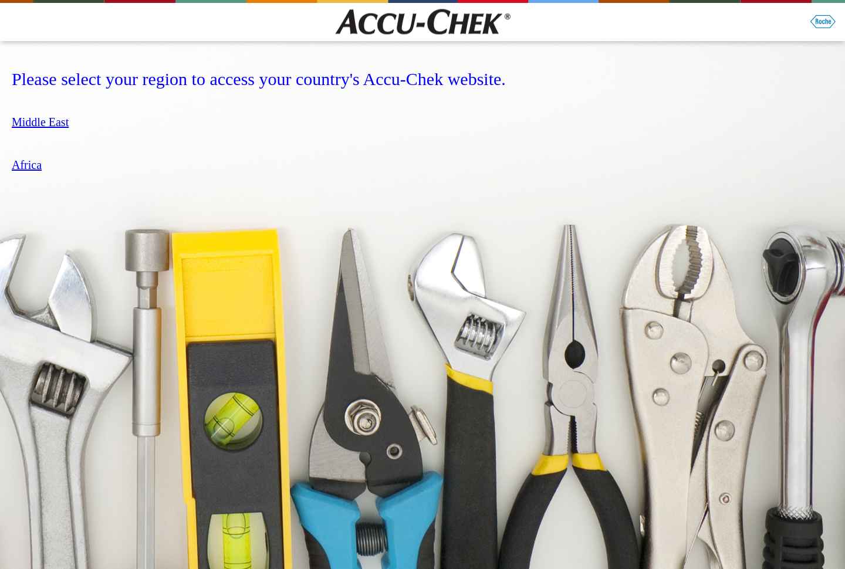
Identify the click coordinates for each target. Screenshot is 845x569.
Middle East (40, 122)
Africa (27, 164)
